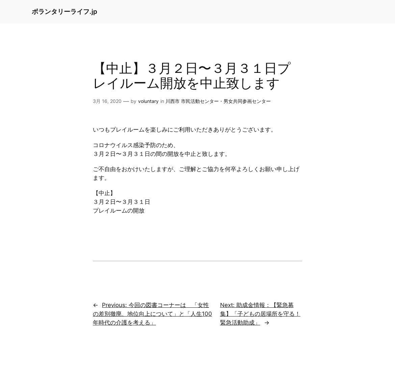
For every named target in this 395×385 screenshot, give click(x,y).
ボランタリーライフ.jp (64, 11)
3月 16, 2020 (107, 101)
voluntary (148, 101)
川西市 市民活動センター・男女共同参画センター (218, 101)
